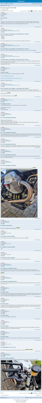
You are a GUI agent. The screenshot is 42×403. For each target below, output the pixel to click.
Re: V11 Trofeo (4, 17)
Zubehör (4, 343)
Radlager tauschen (5, 100)
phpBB (18, 399)
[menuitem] (8, 3)
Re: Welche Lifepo (5, 72)
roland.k (3, 12)
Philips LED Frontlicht (6, 222)
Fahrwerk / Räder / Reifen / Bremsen (8, 55)
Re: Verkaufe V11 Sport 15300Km (8, 236)
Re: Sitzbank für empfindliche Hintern (9, 268)
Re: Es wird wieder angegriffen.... (8, 358)
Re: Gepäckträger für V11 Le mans (8, 347)
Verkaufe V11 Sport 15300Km (7, 233)
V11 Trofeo (4, 14)
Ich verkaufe (4, 232)
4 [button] (35, 11)
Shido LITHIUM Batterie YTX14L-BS (7, 75)
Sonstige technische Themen (7, 264)
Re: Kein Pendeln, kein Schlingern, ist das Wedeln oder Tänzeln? (15, 33)
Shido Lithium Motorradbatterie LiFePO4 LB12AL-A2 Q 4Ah (11, 78)
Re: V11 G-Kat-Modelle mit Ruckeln (8, 117)
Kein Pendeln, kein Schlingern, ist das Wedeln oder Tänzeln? (11, 30)
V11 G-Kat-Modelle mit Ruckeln (7, 114)
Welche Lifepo (5, 300)
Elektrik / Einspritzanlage (6, 68)
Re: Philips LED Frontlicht (6, 225)
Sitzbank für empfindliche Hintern (7, 265)
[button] (29, 11)
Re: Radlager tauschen (6, 103)
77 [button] (39, 11)
